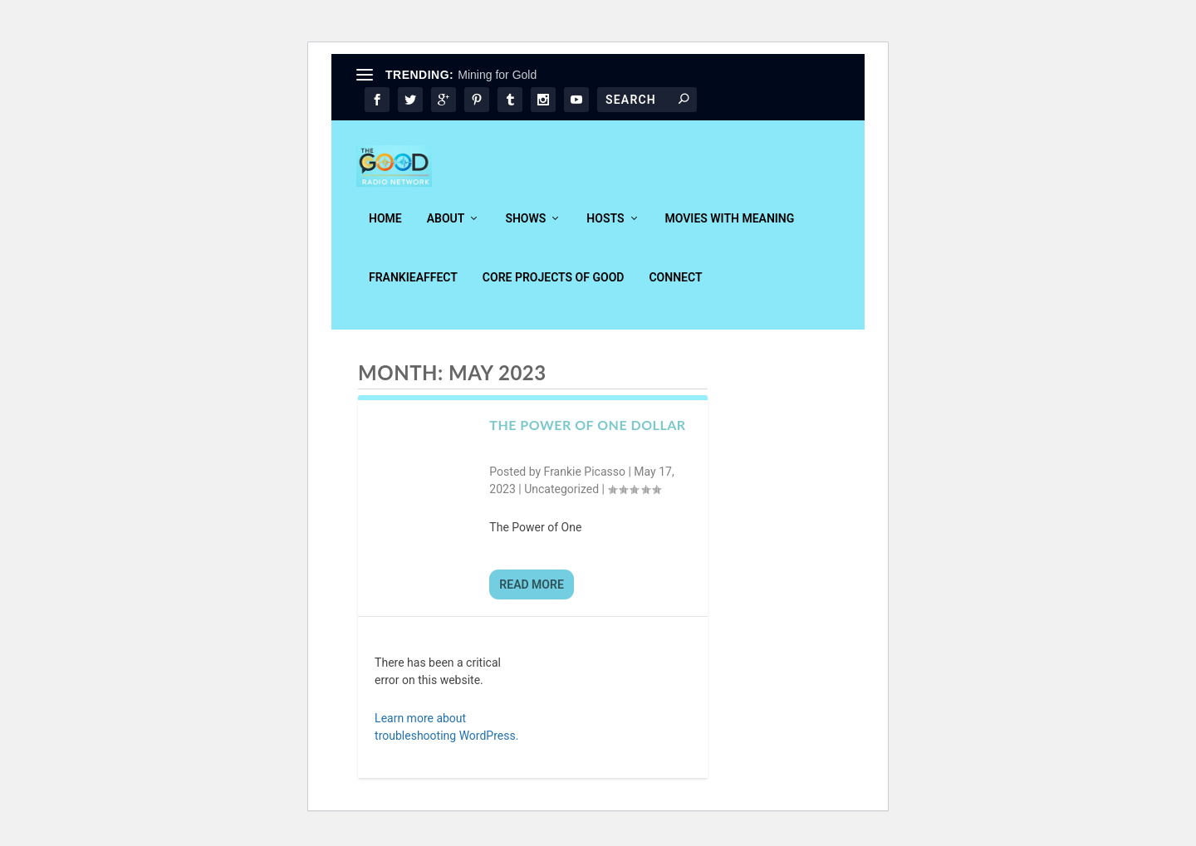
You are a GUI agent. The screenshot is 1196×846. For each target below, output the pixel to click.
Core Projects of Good (554, 289)
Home (385, 230)
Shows (525, 230)
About (446, 230)
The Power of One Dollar (587, 436)
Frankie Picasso (584, 483)
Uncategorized (561, 500)
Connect (675, 289)
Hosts (605, 230)
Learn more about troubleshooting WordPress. (446, 738)
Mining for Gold (497, 74)
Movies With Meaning (730, 230)
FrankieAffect (413, 289)
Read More (531, 596)
